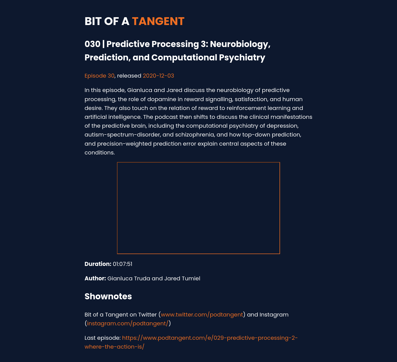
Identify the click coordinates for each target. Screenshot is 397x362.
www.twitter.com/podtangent (202, 315)
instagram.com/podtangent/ (128, 323)
